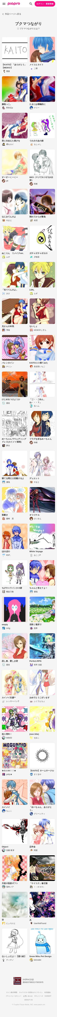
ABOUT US (28, 1000)
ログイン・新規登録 (44, 4)
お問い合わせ (28, 996)
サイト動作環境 (11, 992)
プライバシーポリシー (13, 996)
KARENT (48, 996)
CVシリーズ (38, 996)
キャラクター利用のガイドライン (31, 992)
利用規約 (47, 992)
